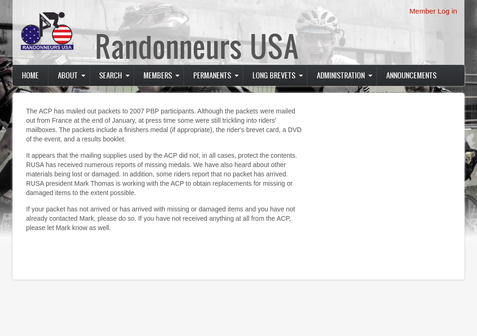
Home (30, 75)
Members (157, 75)
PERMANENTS (212, 75)
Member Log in (433, 11)
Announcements (411, 75)
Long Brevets (273, 75)
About (68, 75)
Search (110, 75)
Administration (341, 75)
